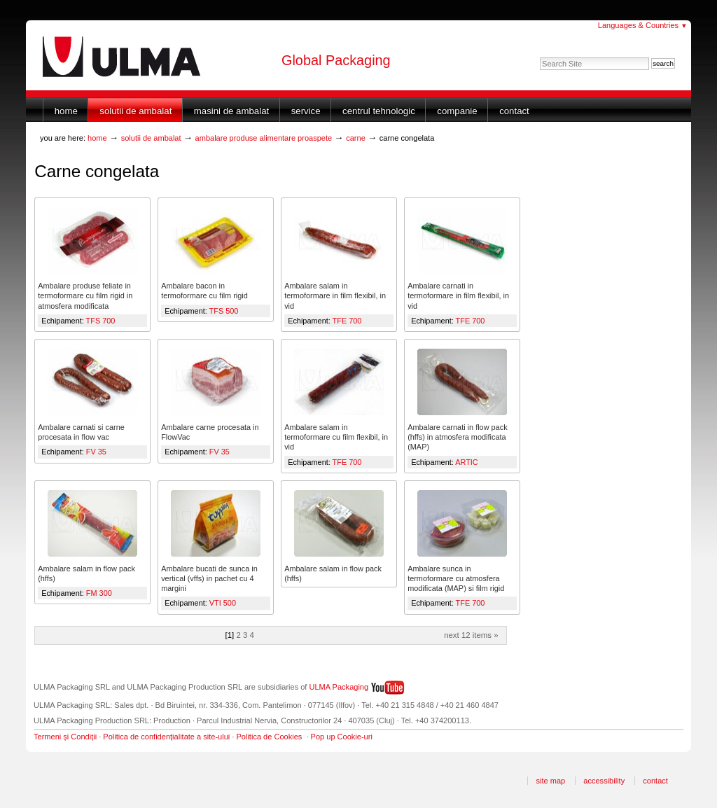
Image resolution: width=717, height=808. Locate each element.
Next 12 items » (471, 635)
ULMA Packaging (339, 687)
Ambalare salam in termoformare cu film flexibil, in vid (336, 437)
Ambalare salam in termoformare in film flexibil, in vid (335, 295)
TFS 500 (224, 311)
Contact (514, 111)
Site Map (550, 780)
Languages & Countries (643, 25)
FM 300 (99, 593)
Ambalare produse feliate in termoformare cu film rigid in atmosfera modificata (85, 295)
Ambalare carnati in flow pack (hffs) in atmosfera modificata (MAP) (457, 437)
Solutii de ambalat (135, 111)
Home (66, 111)
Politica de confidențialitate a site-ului (166, 736)
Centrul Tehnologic (378, 111)
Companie (457, 111)
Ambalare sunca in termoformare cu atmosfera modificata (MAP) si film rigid (456, 578)
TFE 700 (347, 320)
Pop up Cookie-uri (342, 736)
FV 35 (96, 451)
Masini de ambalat (231, 111)
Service (306, 111)
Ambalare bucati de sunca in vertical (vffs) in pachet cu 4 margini (209, 578)
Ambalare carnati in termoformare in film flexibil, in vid (458, 295)
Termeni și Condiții (65, 736)
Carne (356, 138)
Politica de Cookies (269, 736)
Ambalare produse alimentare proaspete (264, 138)
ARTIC (466, 462)
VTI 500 (222, 603)
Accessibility (604, 780)
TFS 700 (101, 320)
